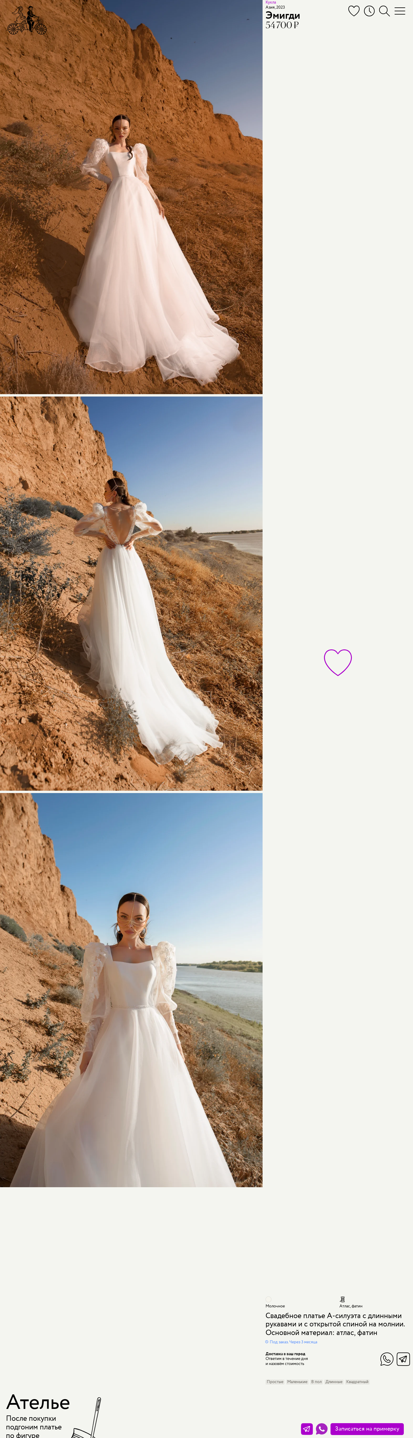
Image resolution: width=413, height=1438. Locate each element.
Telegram (403, 1359)
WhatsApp (387, 1359)
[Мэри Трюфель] (26, 20)
